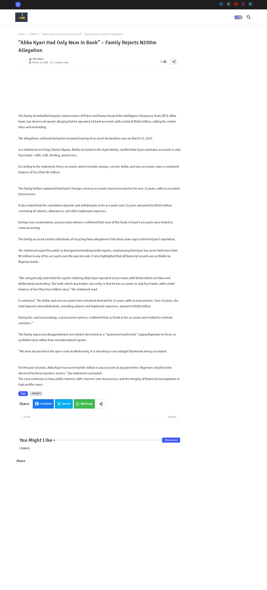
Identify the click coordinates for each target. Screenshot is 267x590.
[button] (238, 17)
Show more (171, 440)
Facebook (46, 403)
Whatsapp (87, 403)
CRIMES (33, 34)
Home (21, 34)
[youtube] (235, 4)
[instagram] (243, 4)
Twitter (66, 403)
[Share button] (101, 404)
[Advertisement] (99, 497)
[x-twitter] (228, 4)
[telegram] (250, 4)
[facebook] (221, 4)
